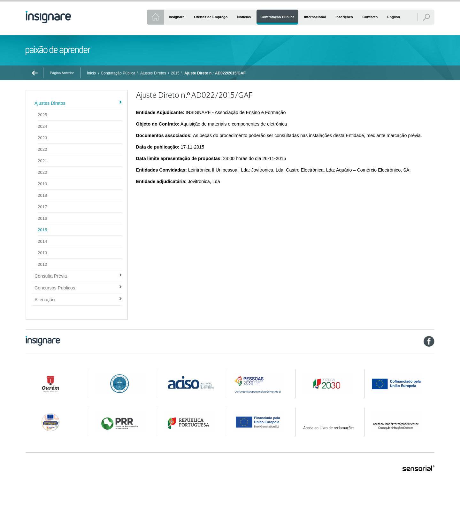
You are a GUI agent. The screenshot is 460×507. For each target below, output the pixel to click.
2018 (42, 195)
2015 (175, 73)
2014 (42, 241)
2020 (42, 172)
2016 (42, 218)
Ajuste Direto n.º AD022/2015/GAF (215, 73)
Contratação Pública (118, 73)
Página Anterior (62, 73)
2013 (42, 252)
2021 (42, 160)
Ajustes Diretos (153, 73)
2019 (42, 183)
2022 (42, 149)
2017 (42, 206)
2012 (42, 264)
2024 (42, 126)
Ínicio (91, 73)
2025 (42, 114)
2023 (42, 137)
